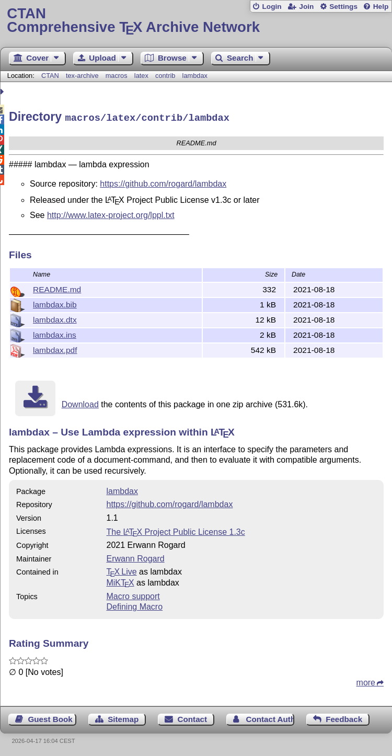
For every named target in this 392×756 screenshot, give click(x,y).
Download (80, 402)
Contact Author (270, 717)
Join (306, 6)
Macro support (132, 594)
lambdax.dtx (55, 318)
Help (381, 6)
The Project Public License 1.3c (175, 530)
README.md (57, 287)
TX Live (121, 570)
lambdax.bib (55, 303)
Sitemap (123, 717)
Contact (192, 717)
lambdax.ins (54, 333)
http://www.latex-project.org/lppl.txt (111, 213)
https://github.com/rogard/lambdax (163, 182)
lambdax (194, 75)
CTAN (50, 75)
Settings (343, 6)
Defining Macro (134, 605)
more (365, 681)
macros (117, 75)
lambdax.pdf (55, 348)
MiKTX (120, 581)
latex (141, 75)
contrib (165, 75)
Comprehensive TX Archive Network (196, 21)
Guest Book (50, 717)
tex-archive (82, 75)
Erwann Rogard (135, 557)
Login (271, 6)
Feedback (344, 717)
